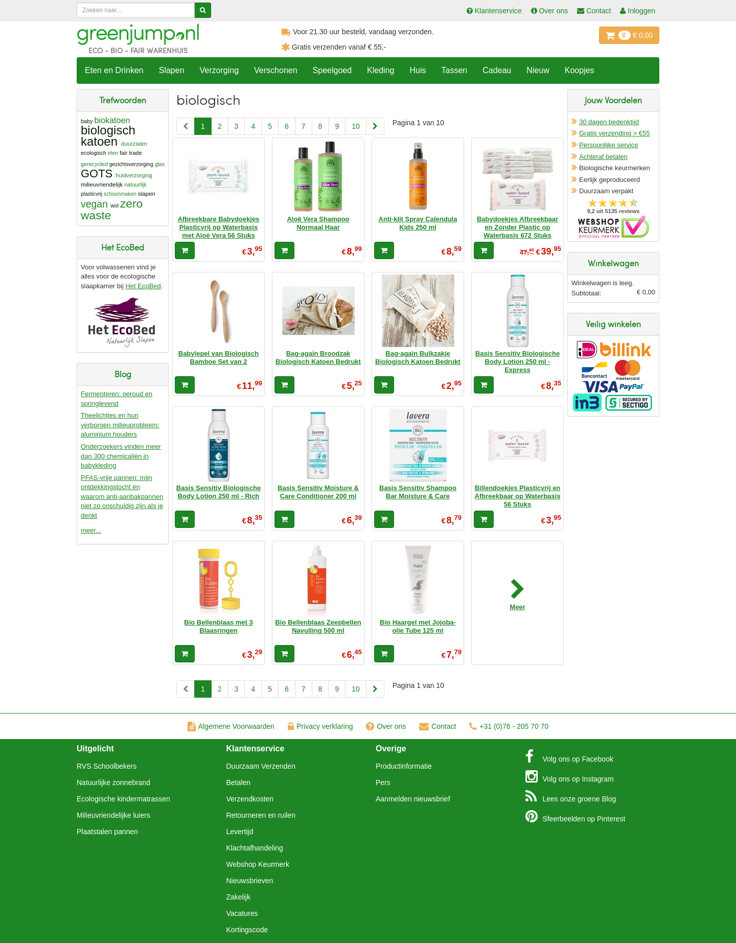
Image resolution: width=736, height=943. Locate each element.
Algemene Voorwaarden (231, 726)
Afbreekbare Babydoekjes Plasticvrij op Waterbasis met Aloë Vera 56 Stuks (219, 227)
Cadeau (496, 70)
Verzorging (219, 70)
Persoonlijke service (608, 145)
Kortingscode (247, 930)
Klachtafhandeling (254, 848)
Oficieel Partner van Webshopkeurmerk (613, 227)
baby (87, 121)
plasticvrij (91, 194)
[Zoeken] (202, 10)
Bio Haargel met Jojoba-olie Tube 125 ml (418, 626)
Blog (570, 796)
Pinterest (575, 816)
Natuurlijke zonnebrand (113, 782)
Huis (417, 70)
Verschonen (275, 70)
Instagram (569, 776)
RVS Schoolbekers (106, 766)
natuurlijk (135, 184)
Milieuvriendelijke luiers (113, 815)
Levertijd (240, 831)
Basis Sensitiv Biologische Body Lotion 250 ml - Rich (218, 492)
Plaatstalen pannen (107, 831)
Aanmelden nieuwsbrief (413, 799)
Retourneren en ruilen (260, 815)
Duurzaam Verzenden (260, 766)
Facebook (569, 756)
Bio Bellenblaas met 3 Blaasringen (218, 626)
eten (113, 153)
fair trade (131, 153)
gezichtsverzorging (131, 164)
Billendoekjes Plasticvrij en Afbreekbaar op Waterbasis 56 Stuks (518, 496)
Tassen (454, 70)
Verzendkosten (250, 799)
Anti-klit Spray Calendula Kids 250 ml (418, 223)
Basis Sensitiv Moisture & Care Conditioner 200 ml (318, 492)
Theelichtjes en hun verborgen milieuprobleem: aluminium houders (120, 424)
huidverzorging (134, 175)
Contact (437, 726)
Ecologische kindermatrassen (123, 799)
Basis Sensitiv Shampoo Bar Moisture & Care (417, 492)
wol (114, 206)
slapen (146, 193)
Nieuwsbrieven (249, 881)
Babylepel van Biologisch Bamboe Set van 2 (218, 357)
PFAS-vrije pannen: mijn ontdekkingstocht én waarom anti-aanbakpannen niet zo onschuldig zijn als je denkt (122, 496)
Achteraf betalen (603, 156)
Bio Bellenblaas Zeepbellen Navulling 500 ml (318, 626)
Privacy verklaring (320, 726)
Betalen (238, 782)
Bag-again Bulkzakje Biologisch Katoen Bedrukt (418, 357)
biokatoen (112, 120)
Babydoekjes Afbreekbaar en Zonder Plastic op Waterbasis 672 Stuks (517, 227)
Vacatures (242, 913)
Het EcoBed (142, 286)
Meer (517, 607)
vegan (94, 204)
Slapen (172, 70)
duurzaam (134, 144)
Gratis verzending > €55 (614, 133)
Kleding (380, 70)
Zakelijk (238, 897)
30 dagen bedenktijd (609, 122)
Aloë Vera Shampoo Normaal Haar (318, 223)
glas (160, 164)
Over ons (386, 726)
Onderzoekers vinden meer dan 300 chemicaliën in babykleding (121, 456)
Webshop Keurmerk (257, 864)
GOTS (96, 173)
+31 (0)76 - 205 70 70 (508, 726)
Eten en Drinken (114, 70)
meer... (91, 530)
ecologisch (93, 153)
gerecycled (94, 164)
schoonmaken (120, 194)
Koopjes (579, 70)
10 (356, 126)
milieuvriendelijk (102, 184)
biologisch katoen (108, 135)
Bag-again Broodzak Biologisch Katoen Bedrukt (318, 357)
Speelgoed (332, 70)
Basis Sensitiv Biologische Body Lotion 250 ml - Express (517, 362)
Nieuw (537, 70)
